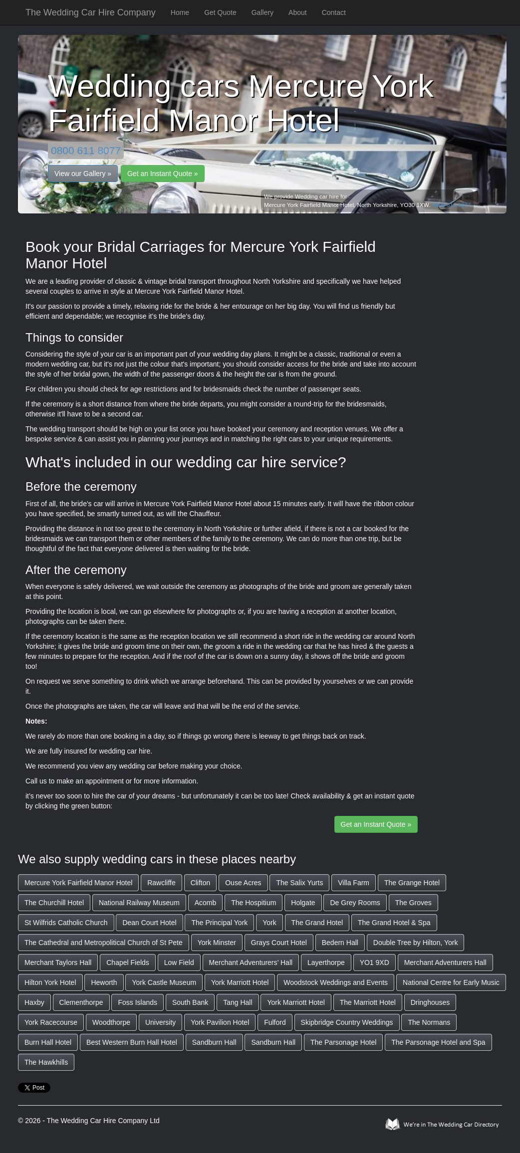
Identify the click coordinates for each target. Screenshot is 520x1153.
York (269, 923)
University (160, 1022)
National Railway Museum (139, 903)
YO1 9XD (374, 962)
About (297, 12)
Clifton (201, 883)
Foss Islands (137, 1002)
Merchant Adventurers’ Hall (251, 962)
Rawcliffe (161, 883)
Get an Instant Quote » (162, 174)
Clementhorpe (81, 1002)
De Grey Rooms (355, 903)
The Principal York (219, 923)
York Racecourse (50, 1022)
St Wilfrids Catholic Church (66, 923)
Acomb (206, 903)
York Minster (217, 943)
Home (180, 12)
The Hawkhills (46, 1062)
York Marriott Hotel (239, 982)
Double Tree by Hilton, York (415, 943)
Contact (334, 12)
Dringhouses (430, 1002)
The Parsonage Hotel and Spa (438, 1042)
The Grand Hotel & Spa (394, 923)
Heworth (104, 982)
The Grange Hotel (412, 883)
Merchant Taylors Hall (57, 962)
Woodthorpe (111, 1022)
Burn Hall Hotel (47, 1042)
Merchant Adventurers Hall (445, 962)
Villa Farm (353, 883)
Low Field (179, 962)
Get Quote (220, 12)
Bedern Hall (340, 943)
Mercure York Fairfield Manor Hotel (78, 883)
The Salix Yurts (299, 883)
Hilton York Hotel (50, 982)
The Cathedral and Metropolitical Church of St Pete (103, 943)
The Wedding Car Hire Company (90, 12)
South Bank (190, 1002)
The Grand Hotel (317, 923)
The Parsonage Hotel (343, 1042)
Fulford (275, 1022)
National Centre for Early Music (451, 982)
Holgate (303, 903)
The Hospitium (253, 903)
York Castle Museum (164, 982)
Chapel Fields (127, 962)
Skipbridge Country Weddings (347, 1022)
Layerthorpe (326, 962)
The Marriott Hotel (368, 1002)
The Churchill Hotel (54, 903)
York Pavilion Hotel (220, 1022)
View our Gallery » (82, 174)
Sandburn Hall (214, 1042)
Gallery (262, 12)
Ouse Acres (243, 883)
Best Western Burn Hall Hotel (131, 1042)
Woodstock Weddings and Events (335, 982)
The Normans (429, 1022)
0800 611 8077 (86, 150)
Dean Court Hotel (149, 923)
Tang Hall (237, 1002)
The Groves (413, 903)
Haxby (34, 1002)
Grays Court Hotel (279, 943)
